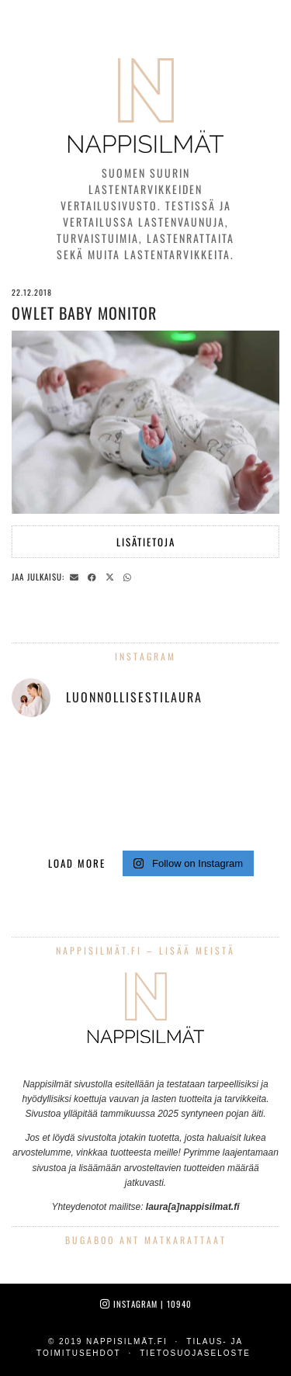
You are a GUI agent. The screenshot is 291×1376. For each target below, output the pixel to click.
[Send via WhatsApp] (129, 576)
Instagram (146, 1304)
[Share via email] (76, 576)
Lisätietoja (145, 541)
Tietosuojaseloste (195, 1353)
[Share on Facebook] (94, 576)
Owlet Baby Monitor (84, 312)
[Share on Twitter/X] (112, 576)
